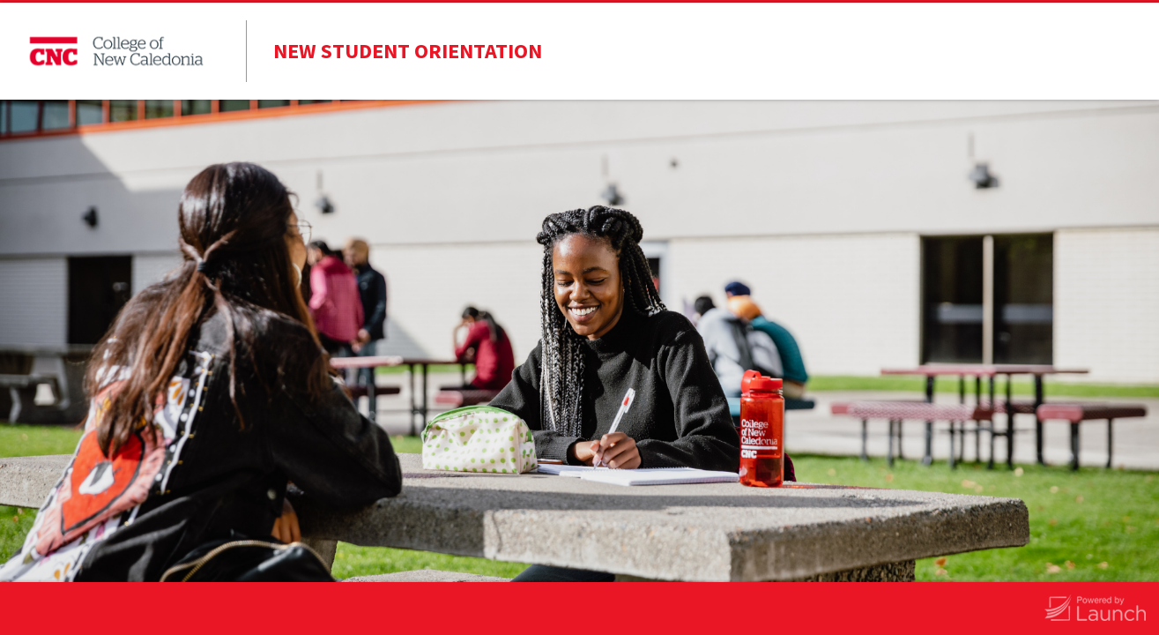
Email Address (335, 428)
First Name (325, 239)
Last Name (324, 302)
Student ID (324, 366)
